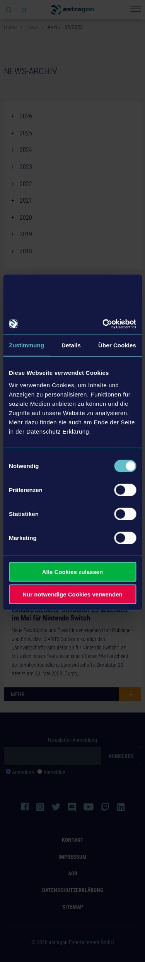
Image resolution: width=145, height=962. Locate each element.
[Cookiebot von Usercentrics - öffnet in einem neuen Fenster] (103, 324)
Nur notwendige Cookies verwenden (72, 594)
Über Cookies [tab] (117, 345)
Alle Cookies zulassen (72, 571)
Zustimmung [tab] (26, 345)
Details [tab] (71, 345)
